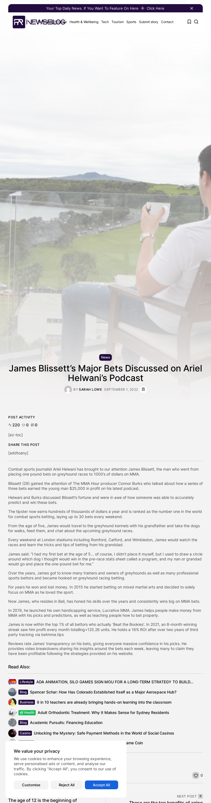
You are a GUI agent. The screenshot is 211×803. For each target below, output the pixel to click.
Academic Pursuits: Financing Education (66, 723)
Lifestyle (26, 682)
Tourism (118, 22)
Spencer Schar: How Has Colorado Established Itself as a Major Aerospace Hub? (103, 692)
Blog (23, 693)
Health (27, 714)
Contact (167, 22)
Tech (105, 22)
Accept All (101, 785)
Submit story (148, 22)
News (105, 357)
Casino (25, 735)
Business (27, 703)
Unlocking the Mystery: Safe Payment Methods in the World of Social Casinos (104, 734)
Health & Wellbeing (84, 22)
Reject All (66, 785)
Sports (131, 22)
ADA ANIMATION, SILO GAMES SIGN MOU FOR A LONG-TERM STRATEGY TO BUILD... (114, 682)
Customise (31, 785)
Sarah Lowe (90, 389)
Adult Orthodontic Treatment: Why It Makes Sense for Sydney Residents (103, 713)
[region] (65, 769)
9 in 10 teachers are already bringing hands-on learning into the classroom (104, 703)
